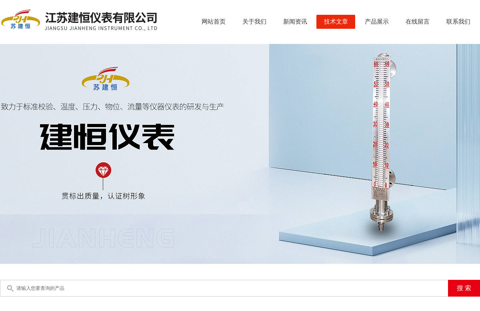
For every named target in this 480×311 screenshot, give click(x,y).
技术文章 (336, 21)
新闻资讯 (295, 21)
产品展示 (377, 21)
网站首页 (214, 21)
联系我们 (458, 21)
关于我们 (254, 21)
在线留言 (418, 21)
